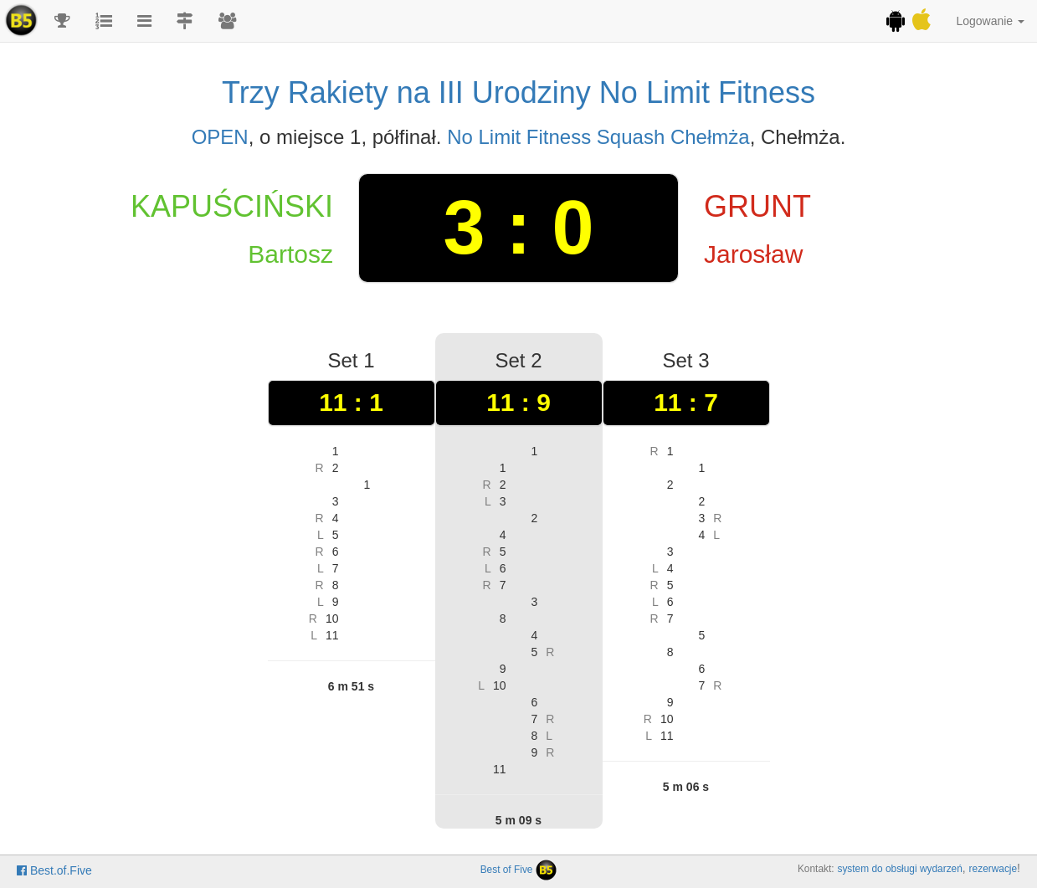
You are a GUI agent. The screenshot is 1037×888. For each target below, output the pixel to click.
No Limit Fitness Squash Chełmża (598, 137)
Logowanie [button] (990, 21)
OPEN (220, 137)
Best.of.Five (54, 870)
